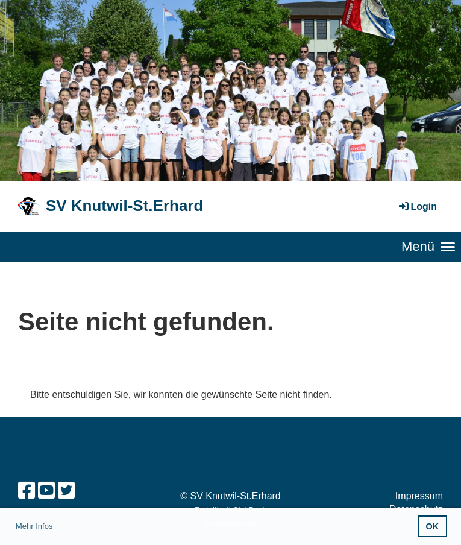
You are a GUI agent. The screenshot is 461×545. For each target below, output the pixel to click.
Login (417, 206)
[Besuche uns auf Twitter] (66, 491)
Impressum (419, 496)
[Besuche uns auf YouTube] (46, 491)
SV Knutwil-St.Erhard (124, 206)
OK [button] (432, 526)
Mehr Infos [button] (34, 526)
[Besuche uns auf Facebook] (26, 491)
